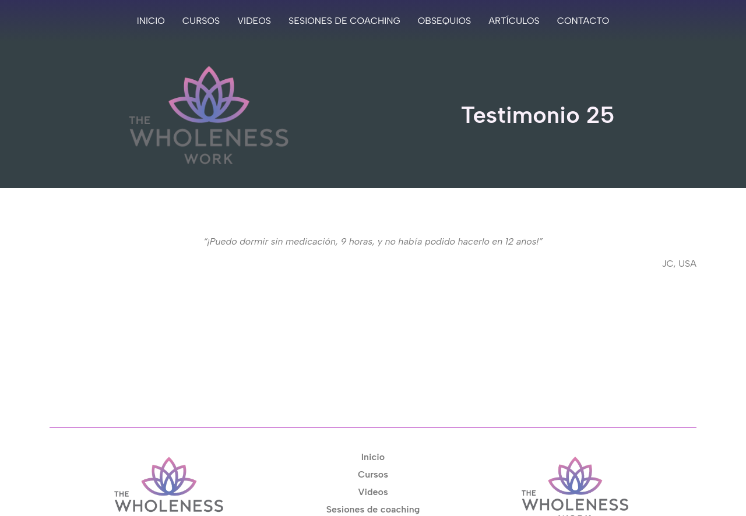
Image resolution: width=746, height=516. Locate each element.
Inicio (151, 20)
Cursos (201, 20)
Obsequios (444, 20)
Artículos (514, 20)
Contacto (583, 20)
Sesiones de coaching (344, 20)
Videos (254, 20)
